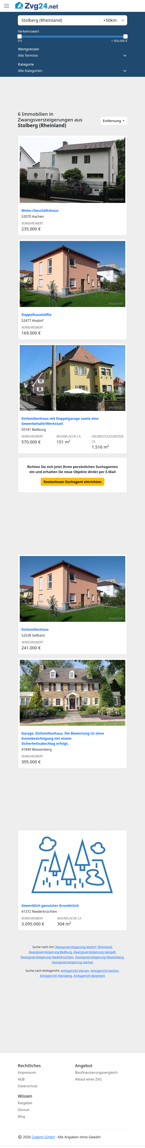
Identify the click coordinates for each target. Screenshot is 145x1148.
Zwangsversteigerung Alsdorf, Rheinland (83, 947)
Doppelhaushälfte (36, 314)
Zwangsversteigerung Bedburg (50, 952)
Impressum (27, 1072)
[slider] (19, 36)
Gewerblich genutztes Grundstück (50, 905)
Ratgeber (25, 1103)
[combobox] (59, 20)
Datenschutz (28, 1086)
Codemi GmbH (43, 1137)
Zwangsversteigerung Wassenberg (99, 957)
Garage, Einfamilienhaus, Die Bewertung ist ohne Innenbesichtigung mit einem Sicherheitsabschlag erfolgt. (62, 738)
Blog (21, 1116)
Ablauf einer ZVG (88, 1079)
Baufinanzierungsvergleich (96, 1072)
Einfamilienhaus (35, 629)
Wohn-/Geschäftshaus (40, 210)
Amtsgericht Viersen (75, 971)
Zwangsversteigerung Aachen (72, 962)
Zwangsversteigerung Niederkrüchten (47, 957)
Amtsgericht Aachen (105, 971)
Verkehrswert (28, 31)
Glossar (24, 1109)
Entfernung (112, 120)
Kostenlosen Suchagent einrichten (72, 481)
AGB (21, 1079)
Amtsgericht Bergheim (89, 976)
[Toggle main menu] (7, 6)
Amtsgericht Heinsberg (56, 976)
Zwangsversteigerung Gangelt (94, 952)
